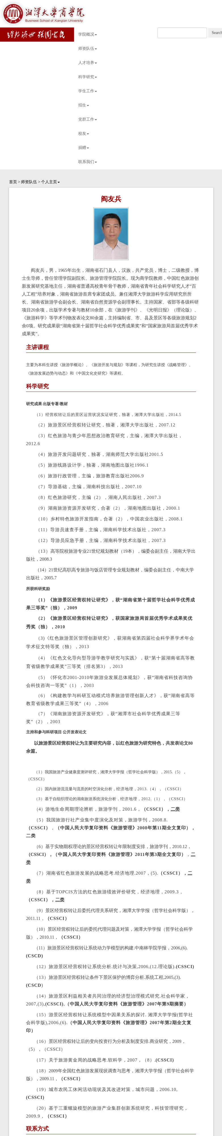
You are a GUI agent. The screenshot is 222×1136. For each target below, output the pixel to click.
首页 (13, 182)
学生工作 (87, 91)
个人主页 (50, 182)
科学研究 (87, 77)
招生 (83, 105)
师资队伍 (87, 48)
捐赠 (83, 148)
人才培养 (87, 63)
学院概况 (87, 34)
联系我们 (87, 162)
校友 (83, 133)
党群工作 (87, 119)
